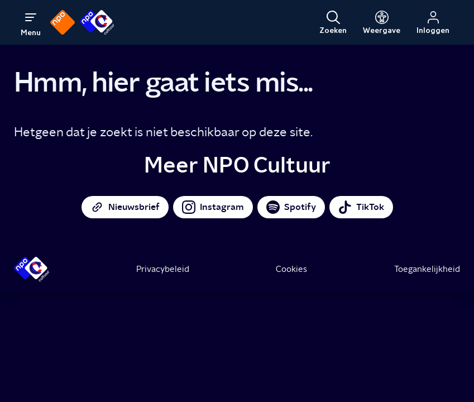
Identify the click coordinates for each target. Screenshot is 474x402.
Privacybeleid (162, 269)
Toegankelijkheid (427, 269)
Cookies (291, 269)
